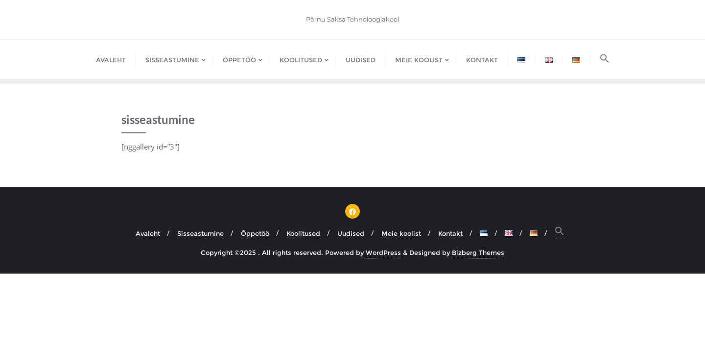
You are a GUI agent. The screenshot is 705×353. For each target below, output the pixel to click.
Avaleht (148, 233)
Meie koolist (401, 233)
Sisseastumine (200, 233)
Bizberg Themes (478, 252)
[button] (604, 59)
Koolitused (303, 233)
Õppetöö (255, 233)
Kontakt (450, 233)
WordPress (383, 252)
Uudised (350, 233)
